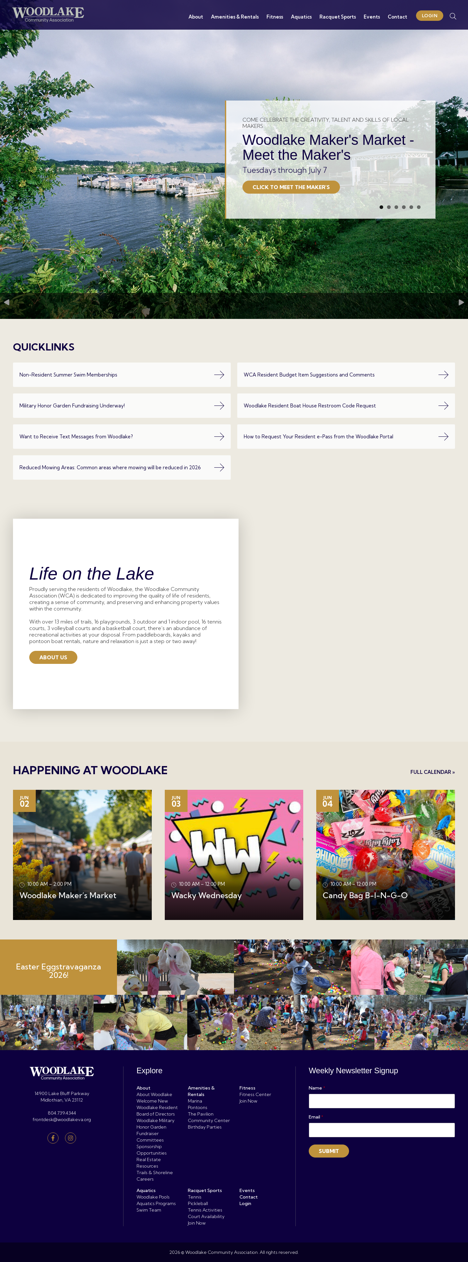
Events (370, 17)
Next (461, 270)
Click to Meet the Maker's (291, 151)
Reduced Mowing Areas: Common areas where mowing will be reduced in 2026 (122, 467)
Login (428, 16)
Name (317, 1088)
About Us (53, 657)
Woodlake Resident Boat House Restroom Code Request (346, 405)
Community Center (209, 1120)
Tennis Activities (205, 1210)
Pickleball (198, 1203)
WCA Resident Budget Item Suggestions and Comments (346, 374)
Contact (396, 17)
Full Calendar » (432, 772)
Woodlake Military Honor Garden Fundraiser (155, 1127)
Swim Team (148, 1210)
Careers (145, 1179)
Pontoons (197, 1107)
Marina (195, 1101)
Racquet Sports (336, 17)
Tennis (195, 1197)
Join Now (248, 1101)
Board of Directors (155, 1114)
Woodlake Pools (153, 1197)
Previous (6, 270)
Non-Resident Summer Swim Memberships (122, 374)
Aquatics (300, 17)
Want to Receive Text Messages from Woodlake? (122, 436)
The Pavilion (201, 1114)
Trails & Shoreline (154, 1172)
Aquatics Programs (156, 1203)
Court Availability (206, 1216)
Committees (150, 1140)
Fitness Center (255, 1094)
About (194, 17)
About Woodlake (154, 1094)
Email (316, 1117)
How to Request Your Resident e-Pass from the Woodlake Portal (346, 436)
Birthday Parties (205, 1127)
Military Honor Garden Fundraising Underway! (122, 405)
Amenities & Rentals (233, 17)
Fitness (273, 17)
